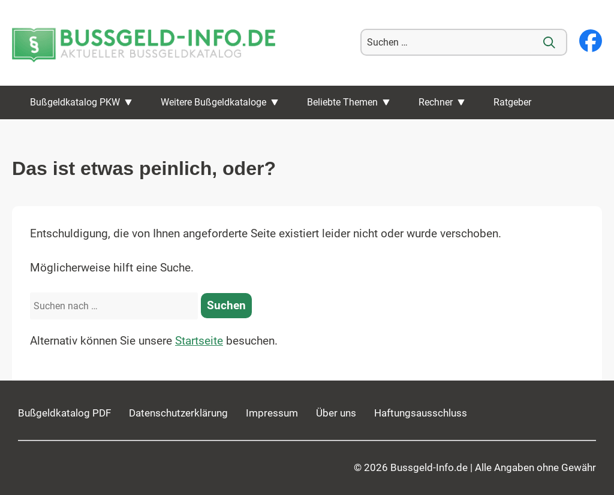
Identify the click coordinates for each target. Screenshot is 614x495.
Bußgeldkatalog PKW (75, 102)
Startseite (199, 341)
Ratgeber (512, 102)
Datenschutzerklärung (178, 413)
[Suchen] (226, 305)
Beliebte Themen (342, 102)
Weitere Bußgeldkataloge (213, 102)
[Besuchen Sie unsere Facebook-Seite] (590, 42)
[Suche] (549, 42)
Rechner (436, 102)
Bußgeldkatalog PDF (64, 413)
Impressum (272, 413)
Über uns (336, 413)
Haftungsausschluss (420, 413)
